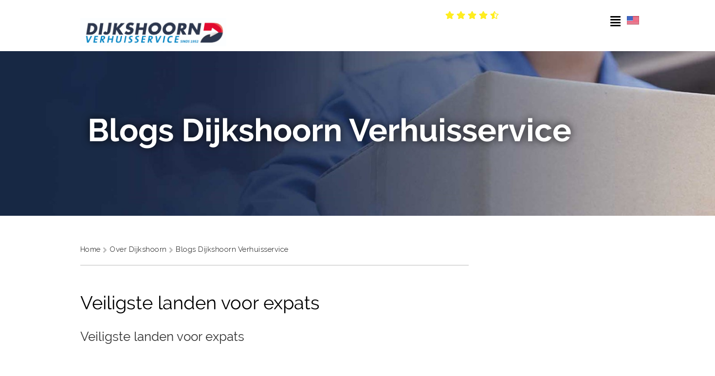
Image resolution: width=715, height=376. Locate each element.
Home (91, 249)
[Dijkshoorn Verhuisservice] (153, 25)
